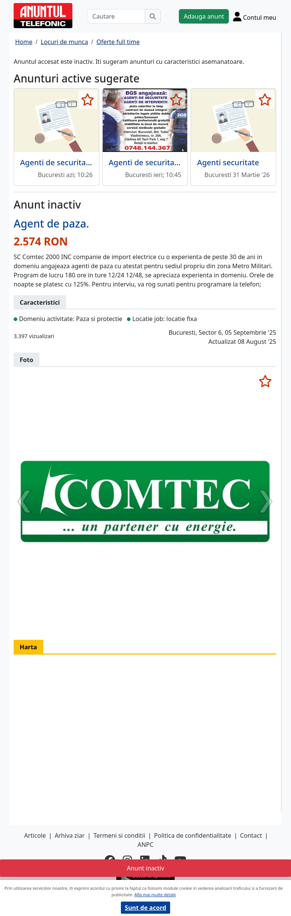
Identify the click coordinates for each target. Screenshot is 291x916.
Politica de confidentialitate (193, 835)
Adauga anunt (204, 16)
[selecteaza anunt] (87, 99)
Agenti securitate (228, 162)
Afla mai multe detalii (154, 894)
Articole (35, 835)
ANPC (145, 844)
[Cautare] (116, 16)
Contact (251, 835)
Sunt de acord (145, 907)
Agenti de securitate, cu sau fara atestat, (93, 162)
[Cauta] (153, 16)
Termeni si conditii (120, 835)
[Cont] (254, 16)
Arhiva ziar (69, 835)
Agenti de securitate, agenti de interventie (185, 162)
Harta (28, 647)
